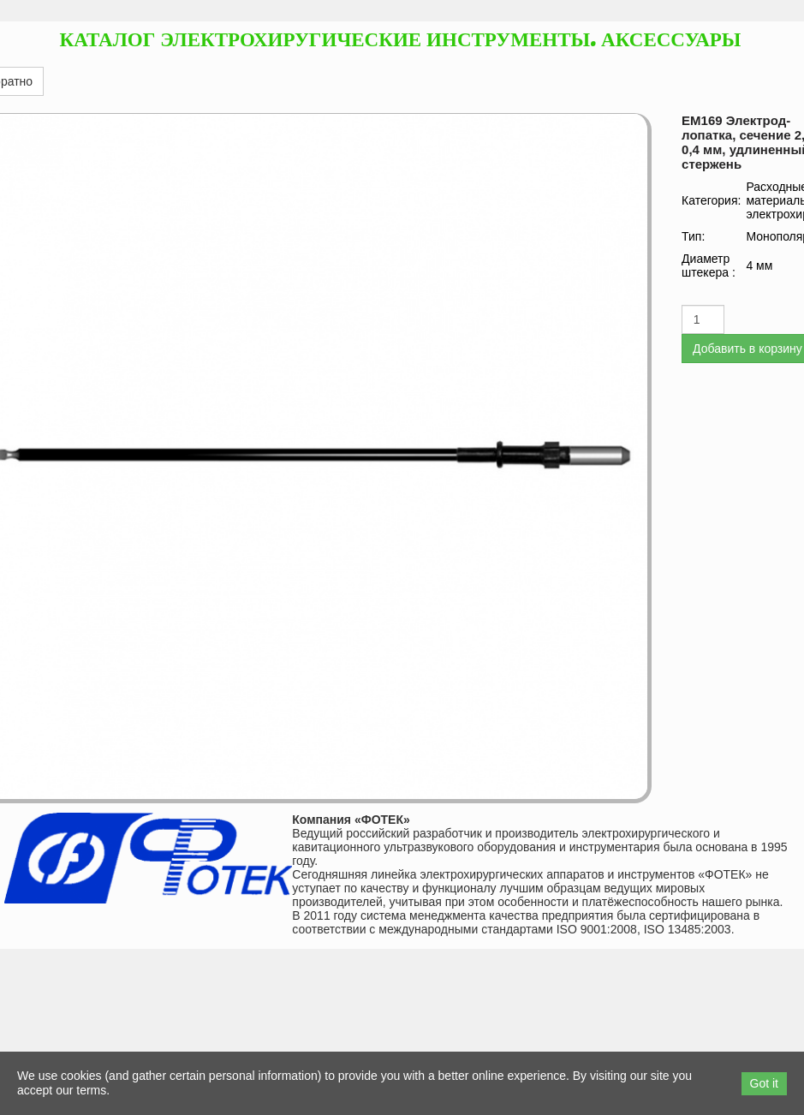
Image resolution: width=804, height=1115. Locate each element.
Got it (764, 1083)
